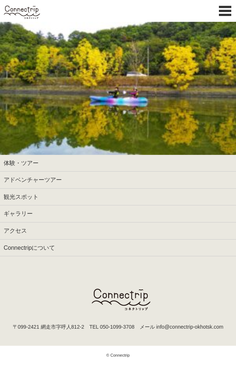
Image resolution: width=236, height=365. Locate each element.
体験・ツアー (21, 163)
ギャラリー (18, 213)
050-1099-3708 (117, 327)
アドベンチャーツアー (33, 180)
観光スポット (21, 197)
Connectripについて (29, 248)
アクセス (15, 231)
